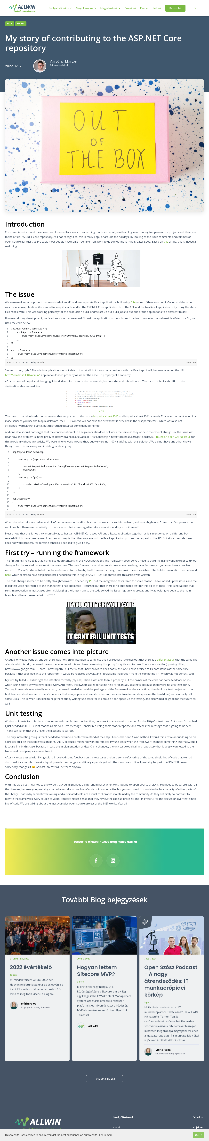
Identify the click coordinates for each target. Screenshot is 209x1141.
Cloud (116, 1127)
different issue (166, 659)
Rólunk (157, 8)
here (8, 575)
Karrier (144, 8)
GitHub (40, 362)
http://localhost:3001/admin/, (22, 375)
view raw (191, 362)
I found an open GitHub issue (172, 437)
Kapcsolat (175, 8)
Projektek (130, 8)
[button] (60, 8)
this (166, 241)
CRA (133, 302)
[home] (22, 8)
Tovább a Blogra (104, 1078)
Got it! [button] (198, 1135)
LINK (101, 410)
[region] (101, 343)
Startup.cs (12, 362)
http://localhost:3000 (105, 416)
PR (90, 581)
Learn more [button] (106, 1135)
